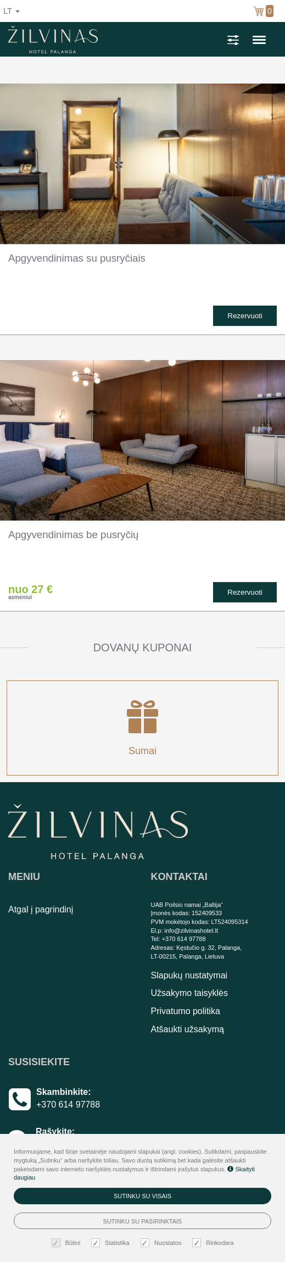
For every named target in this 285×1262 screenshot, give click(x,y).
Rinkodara (214, 1243)
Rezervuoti (244, 316)
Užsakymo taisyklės (189, 993)
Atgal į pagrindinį (40, 909)
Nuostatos (162, 1243)
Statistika (112, 1243)
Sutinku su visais (142, 1196)
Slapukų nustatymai (189, 975)
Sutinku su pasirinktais (142, 1221)
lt (11, 11)
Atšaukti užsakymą (187, 1029)
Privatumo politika (185, 1011)
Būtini (67, 1243)
